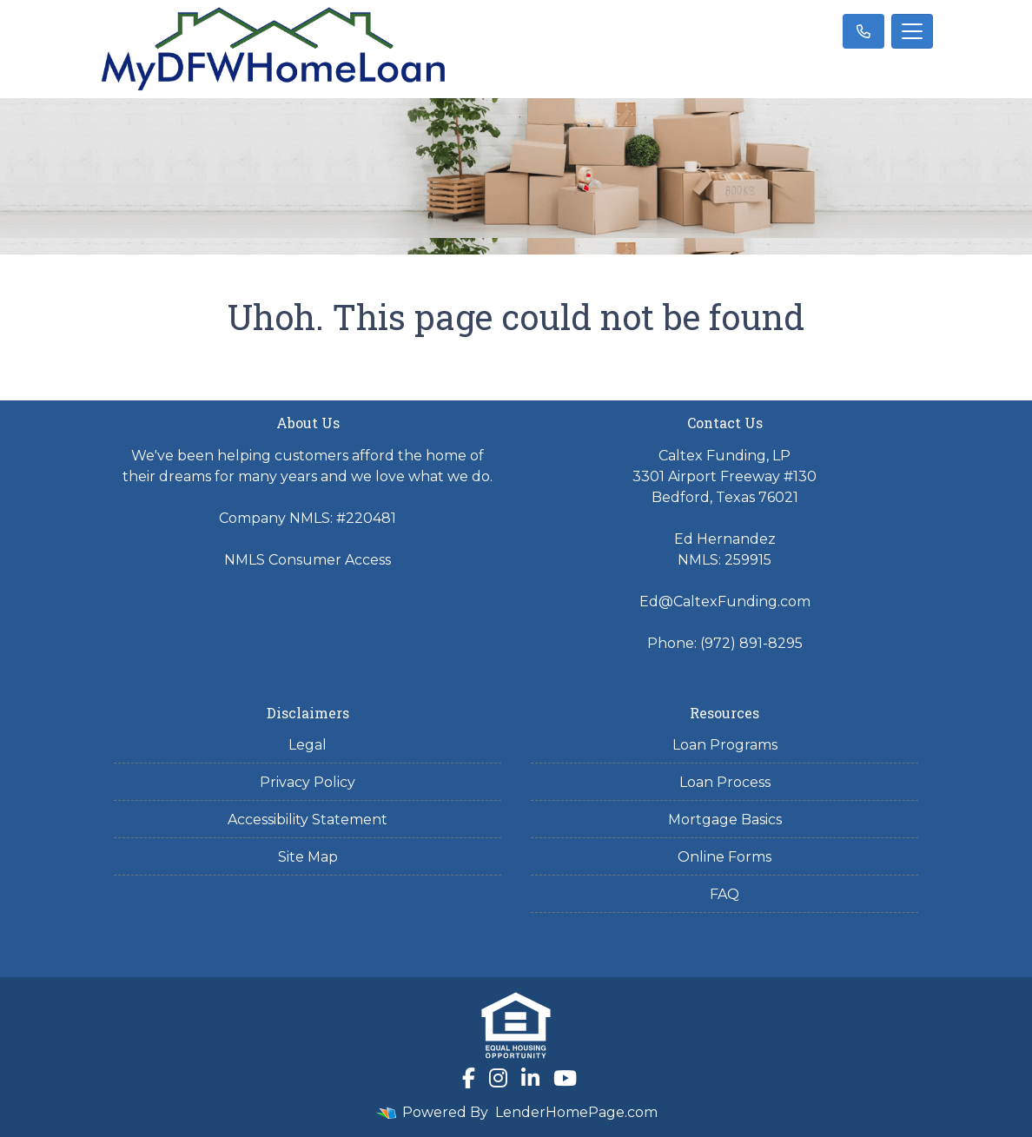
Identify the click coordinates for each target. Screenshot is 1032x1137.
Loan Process (725, 782)
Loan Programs (724, 745)
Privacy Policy (307, 782)
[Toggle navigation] (912, 31)
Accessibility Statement (307, 819)
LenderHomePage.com (576, 1112)
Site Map (308, 857)
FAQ (724, 894)
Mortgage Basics (725, 819)
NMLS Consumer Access (307, 560)
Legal (307, 745)
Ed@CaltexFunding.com (724, 601)
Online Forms (724, 857)
